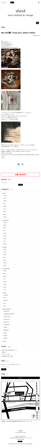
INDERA (5, 338)
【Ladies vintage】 (6, 268)
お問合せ (4, 352)
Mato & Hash (6, 322)
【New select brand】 (6, 309)
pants (5, 214)
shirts (5, 198)
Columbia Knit (6, 324)
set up (5, 211)
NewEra (5, 327)
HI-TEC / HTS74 (7, 316)
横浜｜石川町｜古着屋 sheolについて (9, 350)
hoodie (5, 217)
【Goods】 (4, 292)
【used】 (4, 193)
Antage (5, 332)
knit (4, 203)
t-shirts (5, 195)
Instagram (20, 377)
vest (5, 208)
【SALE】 (4, 341)
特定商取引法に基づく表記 (7, 356)
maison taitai (6, 311)
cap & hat (6, 300)
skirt (5, 241)
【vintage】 (4, 247)
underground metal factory (9, 313)
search (12, 2)
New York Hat (6, 319)
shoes (5, 297)
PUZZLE (5, 335)
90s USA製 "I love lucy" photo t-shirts (18, 33)
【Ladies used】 (5, 220)
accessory (6, 295)
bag (4, 303)
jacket (5, 206)
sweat (5, 200)
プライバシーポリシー (6, 354)
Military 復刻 (6, 330)
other (5, 305)
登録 (4, 369)
